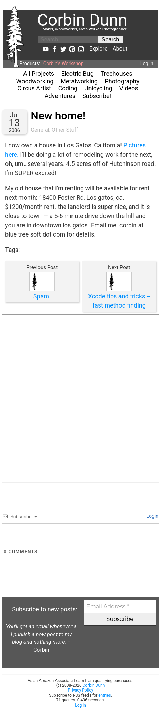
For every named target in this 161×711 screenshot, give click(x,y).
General (40, 130)
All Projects (38, 73)
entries (104, 695)
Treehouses (116, 73)
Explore (98, 48)
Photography (122, 81)
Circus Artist (34, 88)
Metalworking (79, 81)
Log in (147, 64)
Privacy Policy (80, 690)
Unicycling (98, 88)
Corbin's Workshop (63, 64)
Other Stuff (65, 130)
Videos (128, 88)
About (120, 48)
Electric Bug (77, 73)
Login (151, 516)
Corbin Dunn (94, 685)
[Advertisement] (80, 398)
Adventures (60, 95)
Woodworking (35, 81)
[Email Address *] (120, 606)
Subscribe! (96, 95)
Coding (68, 88)
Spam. (42, 296)
